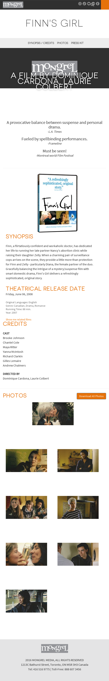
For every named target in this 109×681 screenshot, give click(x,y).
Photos (62, 43)
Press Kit (77, 43)
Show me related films (18, 319)
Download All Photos (91, 396)
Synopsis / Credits (41, 43)
